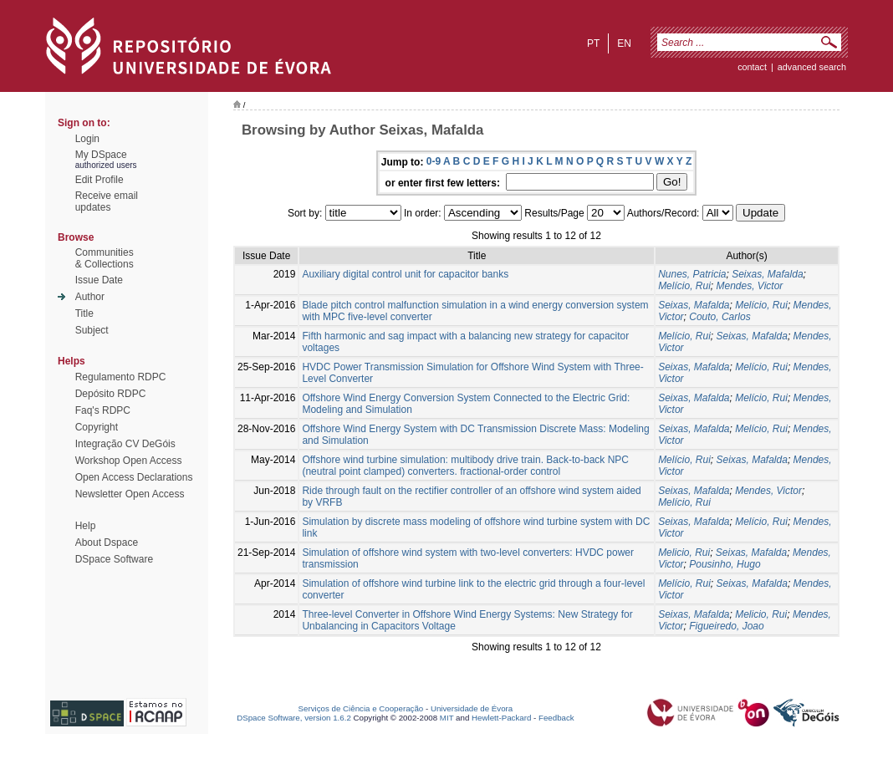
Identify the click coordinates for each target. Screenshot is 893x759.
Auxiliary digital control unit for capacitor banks (405, 274)
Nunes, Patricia (692, 274)
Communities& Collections (104, 258)
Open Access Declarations (134, 477)
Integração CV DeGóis (125, 444)
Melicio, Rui (684, 552)
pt (593, 43)
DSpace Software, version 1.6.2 (294, 717)
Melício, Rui (684, 286)
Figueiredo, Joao (726, 626)
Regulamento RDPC (120, 377)
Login (87, 139)
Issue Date (99, 280)
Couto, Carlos (719, 317)
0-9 (433, 161)
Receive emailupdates (106, 201)
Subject (92, 330)
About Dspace (106, 542)
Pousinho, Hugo (724, 564)
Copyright (96, 427)
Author (90, 297)
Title (84, 313)
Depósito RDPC (110, 394)
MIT (447, 717)
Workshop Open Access (128, 460)
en (624, 43)
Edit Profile (99, 180)
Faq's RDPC (102, 410)
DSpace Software (114, 559)
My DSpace (101, 154)
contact (752, 67)
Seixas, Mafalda (767, 274)
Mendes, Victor (749, 286)
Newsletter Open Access (130, 494)
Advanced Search (812, 67)
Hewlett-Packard (501, 717)
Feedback (556, 717)
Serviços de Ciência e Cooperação (361, 708)
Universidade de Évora (472, 708)
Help (85, 526)
